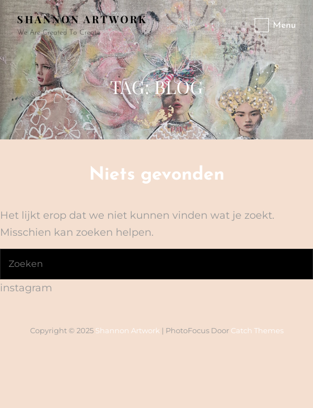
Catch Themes (257, 330)
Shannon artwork (82, 19)
